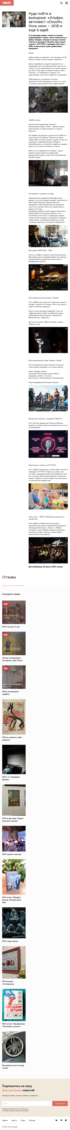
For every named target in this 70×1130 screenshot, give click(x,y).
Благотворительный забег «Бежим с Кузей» (45, 360)
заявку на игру (34, 324)
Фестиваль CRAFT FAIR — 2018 (40, 250)
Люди (23, 1120)
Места (14, 1120)
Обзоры (32, 1120)
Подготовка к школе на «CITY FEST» (42, 465)
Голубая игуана (34, 120)
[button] (66, 88)
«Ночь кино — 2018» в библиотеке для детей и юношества (47, 518)
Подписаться (60, 1103)
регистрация (53, 382)
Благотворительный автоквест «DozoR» (44, 298)
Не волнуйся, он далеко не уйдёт (41, 193)
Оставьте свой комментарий (13, 585)
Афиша (5, 1120)
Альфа (31, 53)
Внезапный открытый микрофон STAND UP (45, 418)
